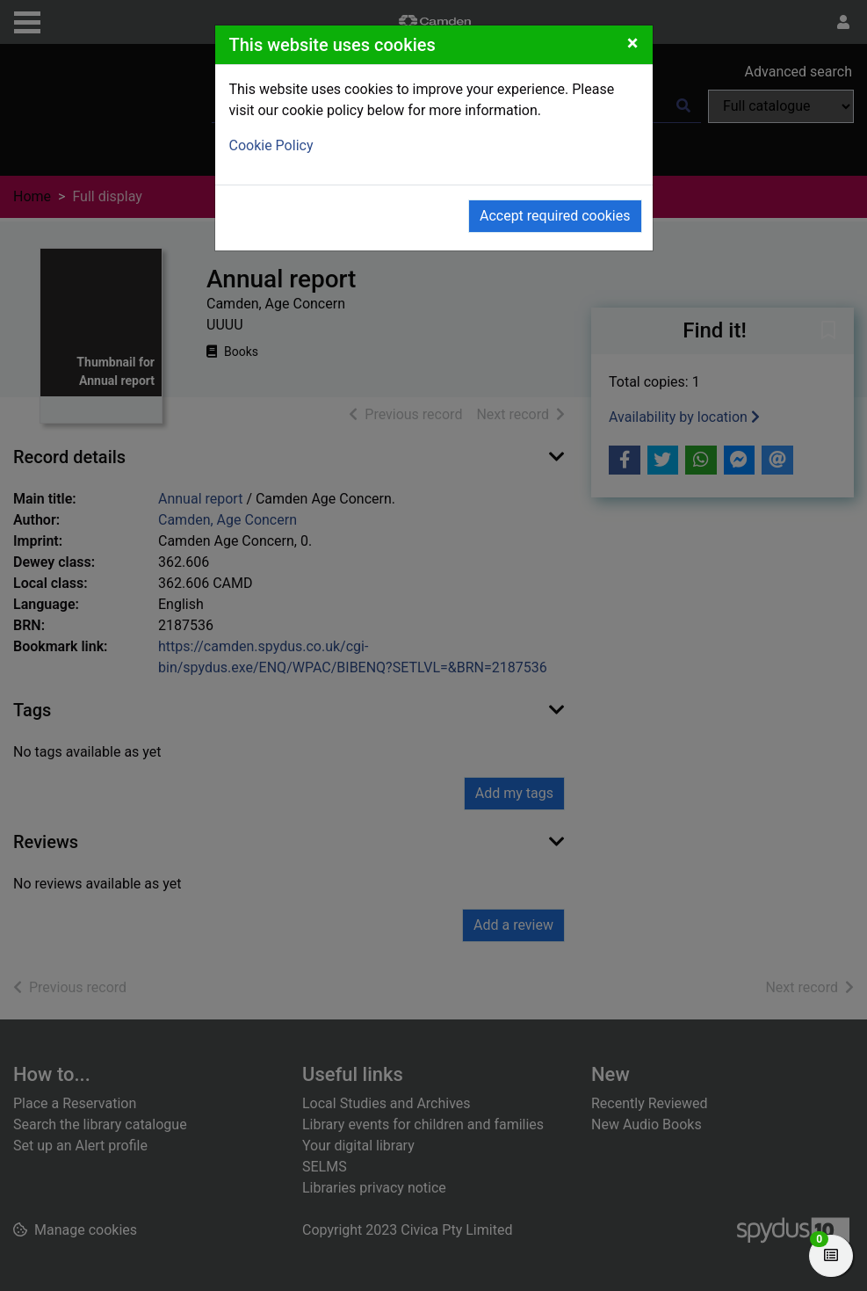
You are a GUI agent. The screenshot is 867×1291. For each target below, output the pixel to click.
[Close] (633, 43)
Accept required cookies (555, 215)
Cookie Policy (271, 145)
